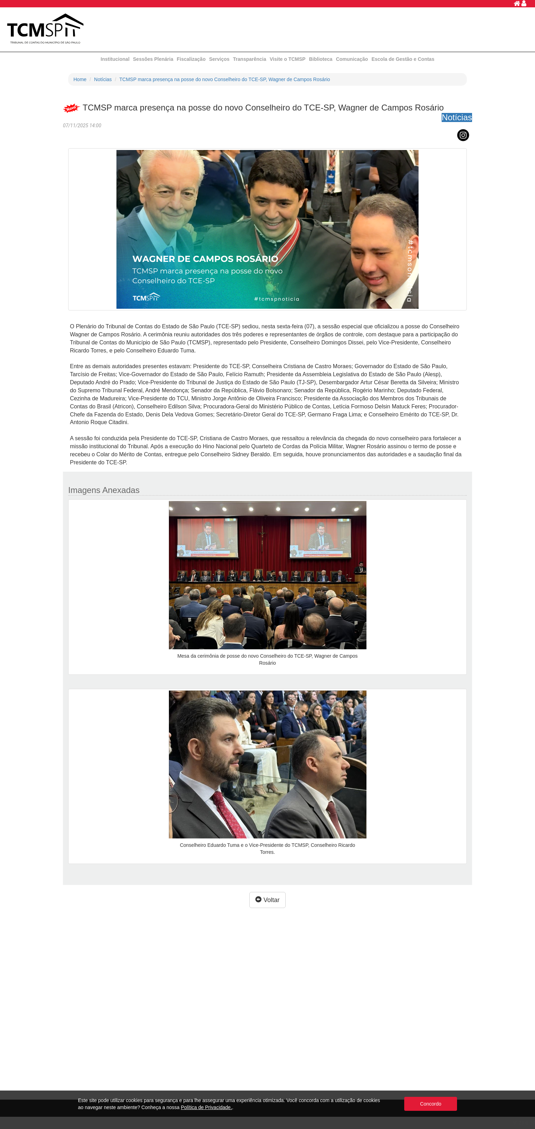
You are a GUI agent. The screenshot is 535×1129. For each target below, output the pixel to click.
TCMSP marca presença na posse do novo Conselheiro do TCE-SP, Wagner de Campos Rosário (224, 79)
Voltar (267, 899)
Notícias (103, 79)
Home (79, 79)
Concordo (430, 1104)
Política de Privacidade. (206, 1107)
